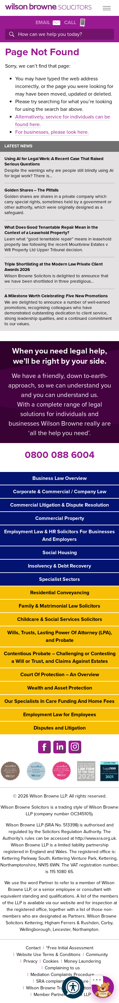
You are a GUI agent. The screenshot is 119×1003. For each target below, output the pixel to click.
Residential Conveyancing (59, 592)
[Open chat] (103, 987)
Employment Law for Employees (59, 714)
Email (48, 22)
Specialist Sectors (59, 579)
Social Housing (60, 552)
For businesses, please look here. (52, 132)
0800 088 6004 (60, 455)
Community (97, 954)
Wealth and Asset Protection (59, 688)
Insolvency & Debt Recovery (59, 566)
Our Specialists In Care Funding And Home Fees (59, 701)
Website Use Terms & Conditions (49, 954)
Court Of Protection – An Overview (59, 674)
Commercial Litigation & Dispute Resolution (59, 505)
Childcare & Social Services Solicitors (59, 619)
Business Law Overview (59, 478)
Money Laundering (82, 961)
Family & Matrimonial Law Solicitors (59, 606)
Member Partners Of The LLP (62, 994)
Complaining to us (62, 968)
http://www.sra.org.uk (95, 838)
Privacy (30, 961)
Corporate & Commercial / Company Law (59, 491)
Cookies (51, 961)
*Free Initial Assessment (69, 948)
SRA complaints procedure (62, 981)
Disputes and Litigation (60, 728)
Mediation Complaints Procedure (62, 974)
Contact (33, 948)
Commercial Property (59, 518)
